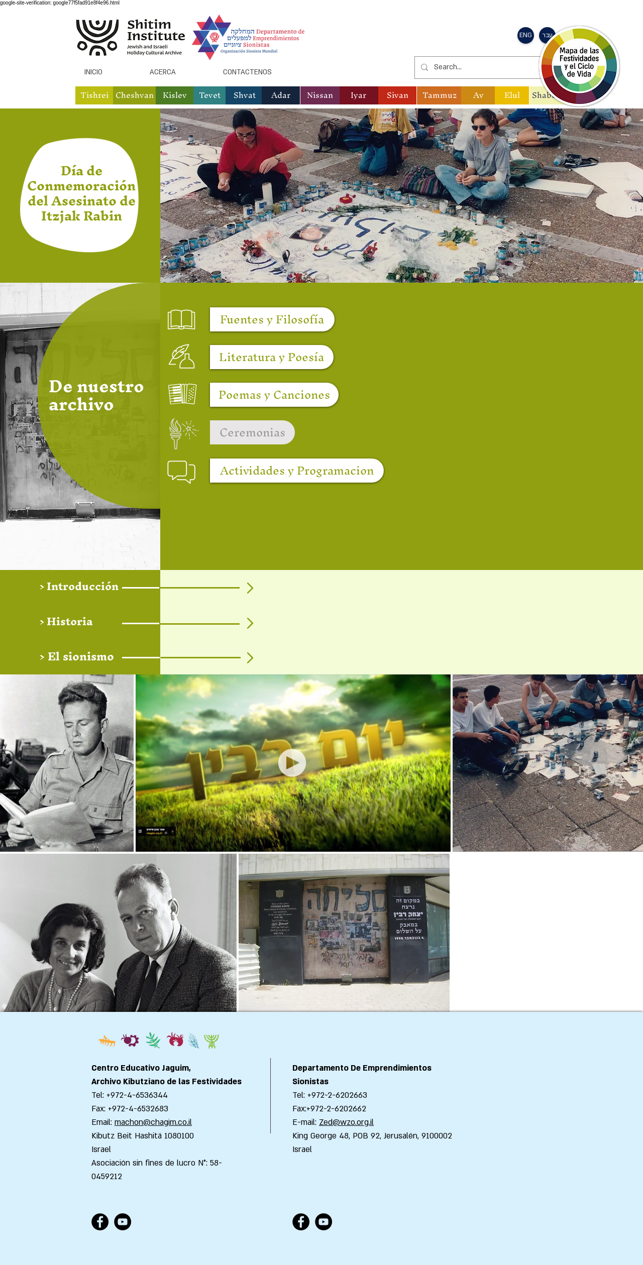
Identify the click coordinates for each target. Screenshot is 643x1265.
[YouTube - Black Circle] (122, 1221)
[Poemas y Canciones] (274, 395)
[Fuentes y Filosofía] (272, 319)
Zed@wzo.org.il (346, 1122)
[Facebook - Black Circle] (100, 1221)
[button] (525, 35)
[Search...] (490, 67)
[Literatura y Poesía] (272, 357)
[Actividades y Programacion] (297, 470)
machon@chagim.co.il (153, 1122)
